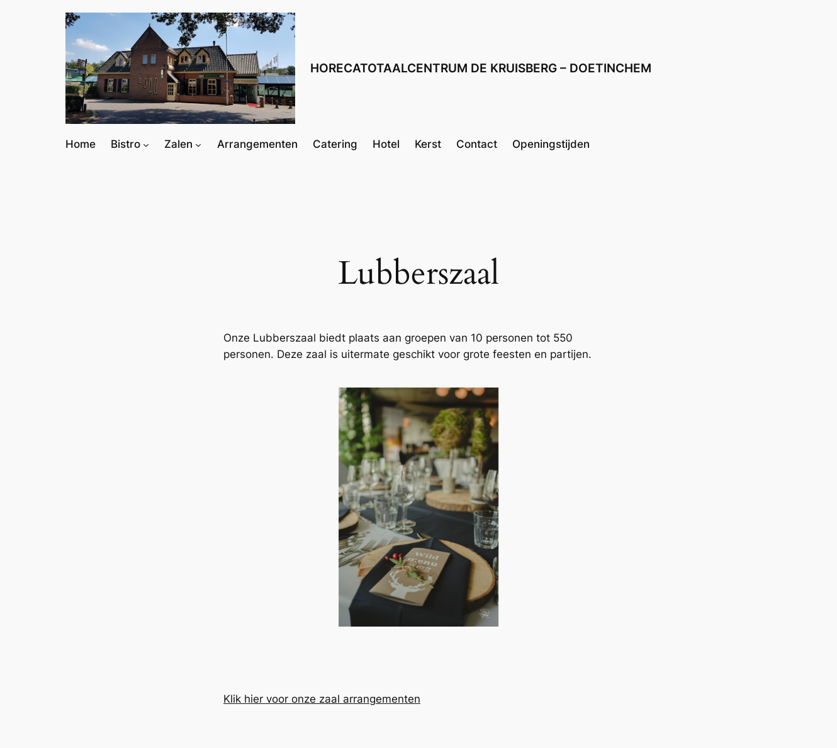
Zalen (178, 144)
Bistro (125, 144)
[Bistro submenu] (146, 144)
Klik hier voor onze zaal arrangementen (321, 699)
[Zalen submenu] (198, 144)
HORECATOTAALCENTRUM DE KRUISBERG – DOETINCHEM (480, 67)
